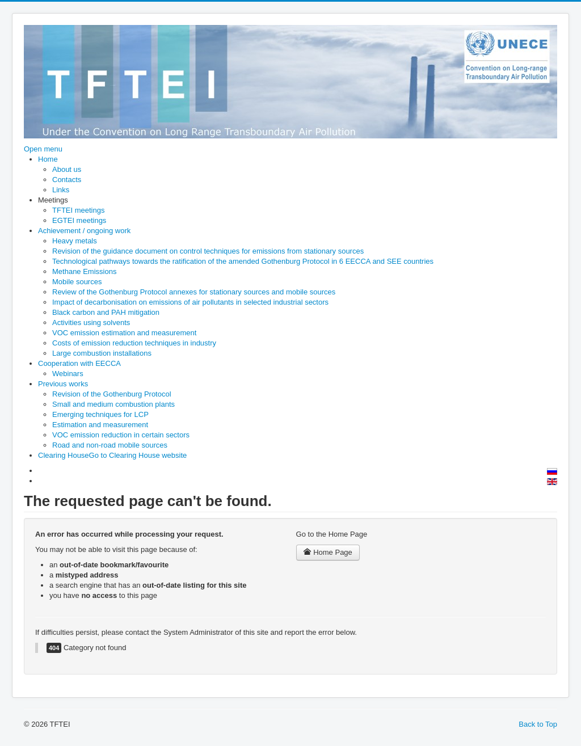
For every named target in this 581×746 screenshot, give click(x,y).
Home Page (328, 552)
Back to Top (538, 724)
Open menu (43, 149)
